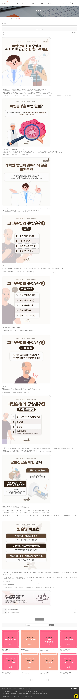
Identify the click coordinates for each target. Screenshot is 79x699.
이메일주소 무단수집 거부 (6, 688)
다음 (53, 680)
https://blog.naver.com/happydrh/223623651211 (15, 34)
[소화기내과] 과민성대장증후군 (13, 609)
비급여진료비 (28, 688)
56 (40, 679)
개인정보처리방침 (21, 688)
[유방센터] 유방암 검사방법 (65, 672)
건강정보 (18, 18)
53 (33, 679)
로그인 (64, 3)
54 (36, 679)
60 (49, 679)
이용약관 (14, 688)
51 (29, 679)
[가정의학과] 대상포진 (25, 672)
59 (47, 679)
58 (45, 679)
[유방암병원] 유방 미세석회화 (13, 612)
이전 (25, 680)
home (3, 18)
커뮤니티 (8, 18)
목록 (39, 619)
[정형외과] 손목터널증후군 (26, 649)
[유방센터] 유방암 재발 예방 (7, 672)
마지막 (56, 680)
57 (42, 679)
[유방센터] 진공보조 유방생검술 (47, 649)
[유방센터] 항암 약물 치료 (7, 649)
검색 (51, 625)
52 (31, 679)
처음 (23, 680)
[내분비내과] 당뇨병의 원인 (46, 672)
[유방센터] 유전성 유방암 (65, 649)
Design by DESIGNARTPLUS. (27, 696)
